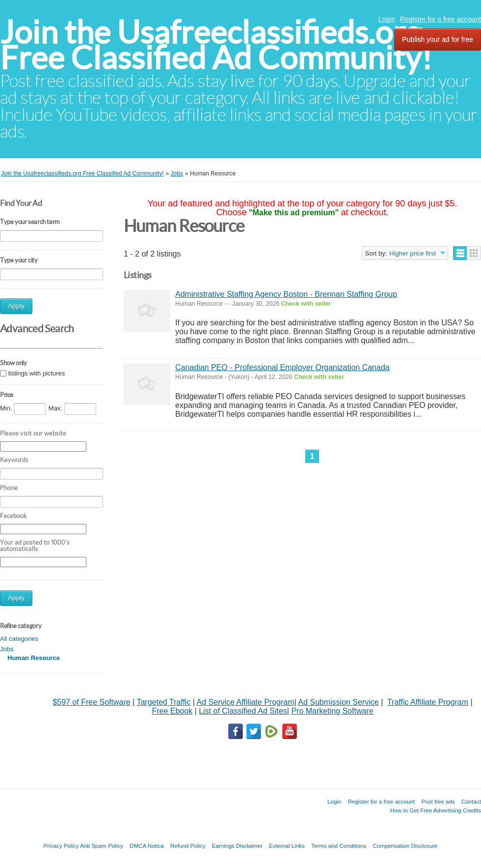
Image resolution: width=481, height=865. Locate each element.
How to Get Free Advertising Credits (435, 810)
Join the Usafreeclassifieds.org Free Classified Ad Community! (216, 45)
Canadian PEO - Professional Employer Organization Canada (282, 367)
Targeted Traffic (163, 702)
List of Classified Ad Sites (243, 711)
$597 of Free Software (91, 702)
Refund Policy (188, 845)
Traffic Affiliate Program (427, 702)
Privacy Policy (61, 845)
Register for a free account (440, 19)
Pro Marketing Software (332, 711)
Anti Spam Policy (101, 845)
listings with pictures (36, 373)
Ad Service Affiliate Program (245, 702)
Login (386, 19)
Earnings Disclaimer (237, 845)
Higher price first (412, 253)
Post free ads (437, 801)
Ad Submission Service (338, 702)
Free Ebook (172, 711)
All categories (19, 638)
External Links (287, 845)
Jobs (6, 649)
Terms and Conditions (338, 845)
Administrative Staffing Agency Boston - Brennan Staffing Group (286, 294)
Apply (16, 306)
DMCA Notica (147, 845)
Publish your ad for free (437, 39)
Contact (471, 801)
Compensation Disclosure (405, 845)
